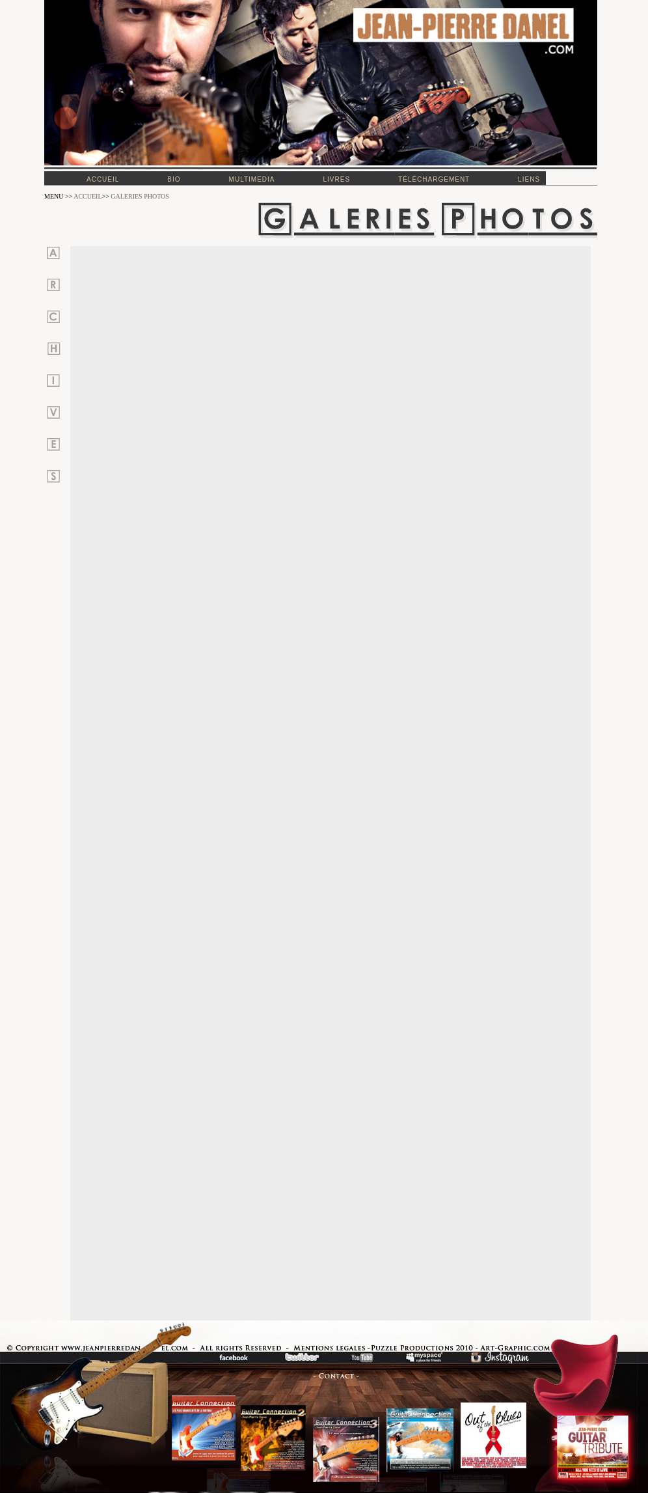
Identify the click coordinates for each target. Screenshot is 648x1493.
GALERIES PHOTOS (140, 196)
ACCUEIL (87, 196)
